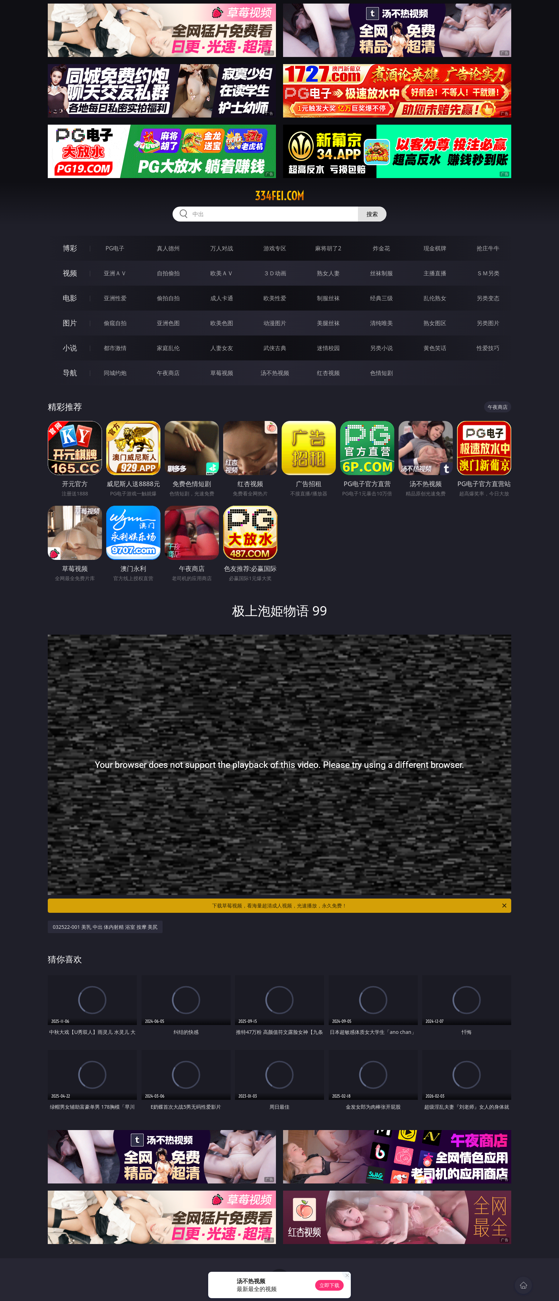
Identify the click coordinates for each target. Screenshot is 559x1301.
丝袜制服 (381, 273)
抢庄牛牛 (488, 248)
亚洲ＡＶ (115, 273)
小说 (70, 348)
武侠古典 (274, 348)
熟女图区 (435, 323)
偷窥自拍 (115, 323)
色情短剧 (381, 373)
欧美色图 (221, 323)
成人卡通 (221, 298)
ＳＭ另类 (488, 273)
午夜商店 (168, 373)
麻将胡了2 (328, 248)
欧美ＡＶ (221, 273)
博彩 (70, 248)
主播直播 (435, 273)
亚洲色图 (168, 323)
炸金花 (381, 248)
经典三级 (381, 298)
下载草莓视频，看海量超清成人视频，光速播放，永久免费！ (360, 905)
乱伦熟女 (435, 298)
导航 (70, 373)
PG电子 (115, 248)
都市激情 (115, 348)
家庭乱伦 (168, 348)
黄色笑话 (435, 348)
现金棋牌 (435, 248)
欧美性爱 (274, 298)
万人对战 (221, 248)
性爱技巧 (488, 348)
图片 (70, 323)
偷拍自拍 (168, 298)
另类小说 (381, 348)
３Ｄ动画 (274, 273)
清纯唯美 (381, 323)
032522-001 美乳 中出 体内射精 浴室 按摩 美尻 (105, 926)
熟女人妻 (328, 273)
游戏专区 (274, 248)
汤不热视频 (275, 373)
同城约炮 (115, 373)
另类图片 (488, 323)
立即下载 (329, 1285)
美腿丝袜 (328, 323)
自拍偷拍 (168, 273)
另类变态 (488, 298)
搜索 (372, 214)
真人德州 (168, 248)
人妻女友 (221, 348)
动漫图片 (274, 323)
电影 (70, 298)
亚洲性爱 (115, 298)
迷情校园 (328, 348)
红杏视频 (328, 373)
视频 (70, 273)
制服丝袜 (328, 298)
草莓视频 (221, 373)
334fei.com (279, 196)
